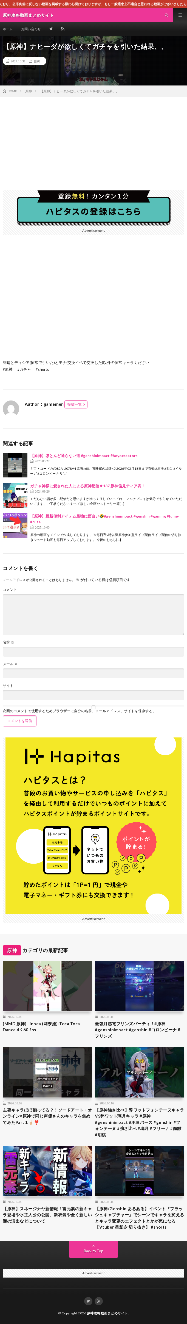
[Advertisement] (93, 137)
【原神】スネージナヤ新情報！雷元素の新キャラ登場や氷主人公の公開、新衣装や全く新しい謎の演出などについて (47, 1214)
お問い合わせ (31, 29)
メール (10, 664)
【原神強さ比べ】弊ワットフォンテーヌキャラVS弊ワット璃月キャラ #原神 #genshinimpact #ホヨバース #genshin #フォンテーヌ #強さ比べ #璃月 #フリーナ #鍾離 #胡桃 (139, 1122)
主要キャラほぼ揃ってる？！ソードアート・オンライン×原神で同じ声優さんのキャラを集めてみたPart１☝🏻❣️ (47, 1116)
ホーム (8, 29)
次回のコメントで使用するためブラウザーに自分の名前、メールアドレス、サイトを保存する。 (79, 711)
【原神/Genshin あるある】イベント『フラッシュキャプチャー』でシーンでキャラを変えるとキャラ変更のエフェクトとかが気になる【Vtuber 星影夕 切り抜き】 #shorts (139, 1218)
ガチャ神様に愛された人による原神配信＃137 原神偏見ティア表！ (87, 485)
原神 (37, 61)
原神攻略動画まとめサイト (107, 1313)
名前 (8, 642)
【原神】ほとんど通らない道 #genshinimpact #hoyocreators (84, 455)
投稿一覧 (74, 404)
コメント (10, 589)
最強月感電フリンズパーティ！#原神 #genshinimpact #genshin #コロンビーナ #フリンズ (137, 1029)
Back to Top (93, 1251)
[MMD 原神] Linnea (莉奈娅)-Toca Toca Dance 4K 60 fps (41, 1026)
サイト (8, 685)
